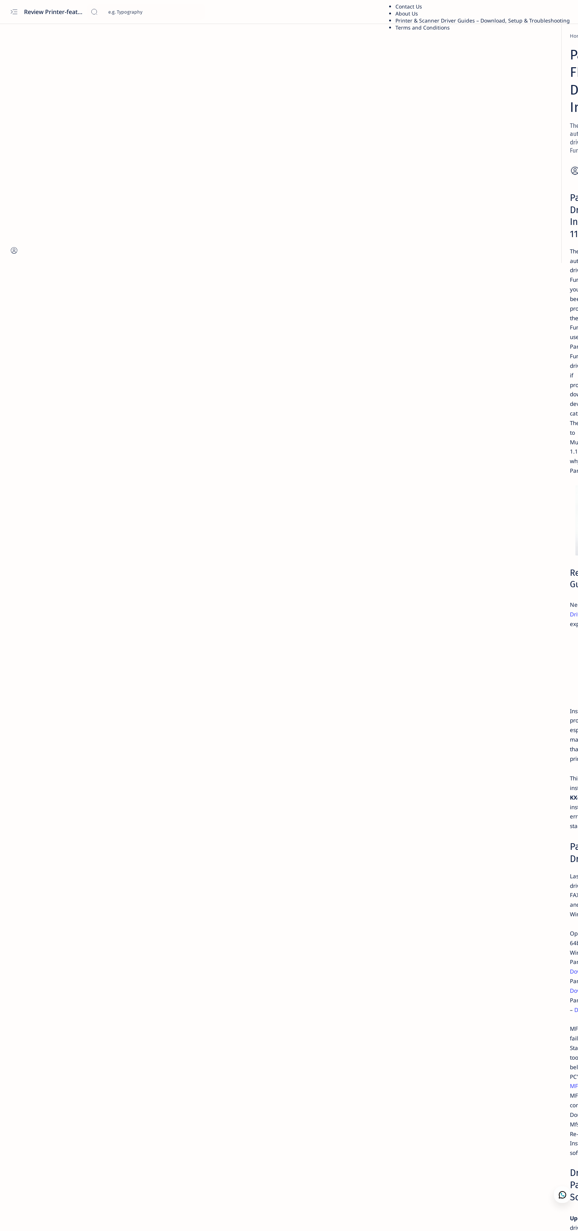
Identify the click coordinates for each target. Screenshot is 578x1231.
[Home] (106, 36)
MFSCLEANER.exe (124, 670)
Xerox (424, 64)
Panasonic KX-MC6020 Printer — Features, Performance (193, 428)
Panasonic (316, 408)
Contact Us (408, 6)
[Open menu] (13, 12)
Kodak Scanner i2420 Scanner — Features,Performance (458, 396)
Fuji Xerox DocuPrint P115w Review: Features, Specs (451, 364)
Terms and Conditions (422, 27)
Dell (422, 106)
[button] (76, 1216)
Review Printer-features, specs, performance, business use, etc (54, 12)
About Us (406, 13)
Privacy (458, 487)
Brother (427, 57)
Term (408, 487)
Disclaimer (432, 487)
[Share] (377, 118)
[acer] (423, 414)
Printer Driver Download (214, 408)
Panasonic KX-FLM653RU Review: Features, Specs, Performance (203, 449)
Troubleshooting (438, 198)
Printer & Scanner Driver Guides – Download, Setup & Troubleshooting (482, 20)
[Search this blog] (146, 12)
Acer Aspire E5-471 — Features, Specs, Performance (455, 461)
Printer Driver (434, 50)
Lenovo (426, 113)
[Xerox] (425, 350)
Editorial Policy (489, 487)
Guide (425, 156)
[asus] (424, 305)
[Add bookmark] (358, 118)
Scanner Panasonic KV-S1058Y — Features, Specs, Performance (203, 438)
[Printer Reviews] (138, 36)
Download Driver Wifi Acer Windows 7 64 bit (450, 428)
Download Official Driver (134, 1003)
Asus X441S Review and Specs (454, 315)
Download (224, 599)
